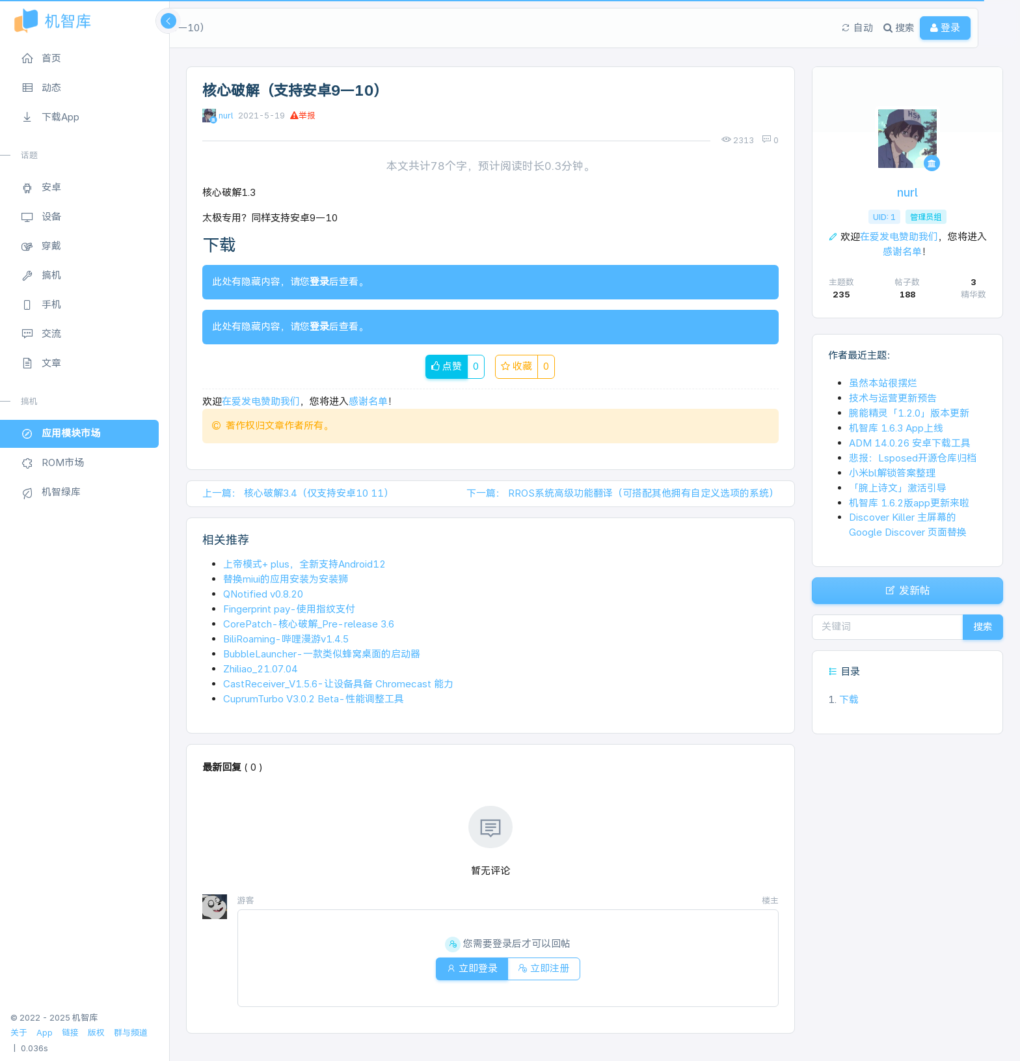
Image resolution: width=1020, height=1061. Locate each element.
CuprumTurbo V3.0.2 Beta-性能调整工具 (313, 699)
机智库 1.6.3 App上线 (896, 428)
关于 (18, 1033)
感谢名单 (368, 401)
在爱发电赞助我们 (261, 401)
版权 (96, 1033)
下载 (843, 706)
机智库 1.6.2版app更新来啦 (909, 503)
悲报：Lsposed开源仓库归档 (912, 458)
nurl (226, 115)
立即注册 (546, 968)
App (44, 1033)
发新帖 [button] (907, 593)
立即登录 (468, 968)
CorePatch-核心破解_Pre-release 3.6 (308, 624)
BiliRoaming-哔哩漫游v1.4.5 (286, 639)
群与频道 (131, 1033)
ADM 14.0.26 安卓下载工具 (910, 443)
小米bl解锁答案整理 (892, 473)
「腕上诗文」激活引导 (897, 488)
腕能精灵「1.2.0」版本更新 (909, 413)
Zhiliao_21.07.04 (260, 669)
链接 (70, 1033)
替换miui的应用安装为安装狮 (285, 579)
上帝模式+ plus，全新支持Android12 (304, 564)
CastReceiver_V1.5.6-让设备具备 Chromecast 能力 (338, 684)
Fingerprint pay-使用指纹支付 (289, 609)
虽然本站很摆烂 (883, 383)
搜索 (979, 633)
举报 (302, 115)
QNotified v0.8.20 (263, 594)
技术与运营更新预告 (893, 398)
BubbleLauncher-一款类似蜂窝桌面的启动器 (321, 654)
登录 (319, 281)
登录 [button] (958, 27)
